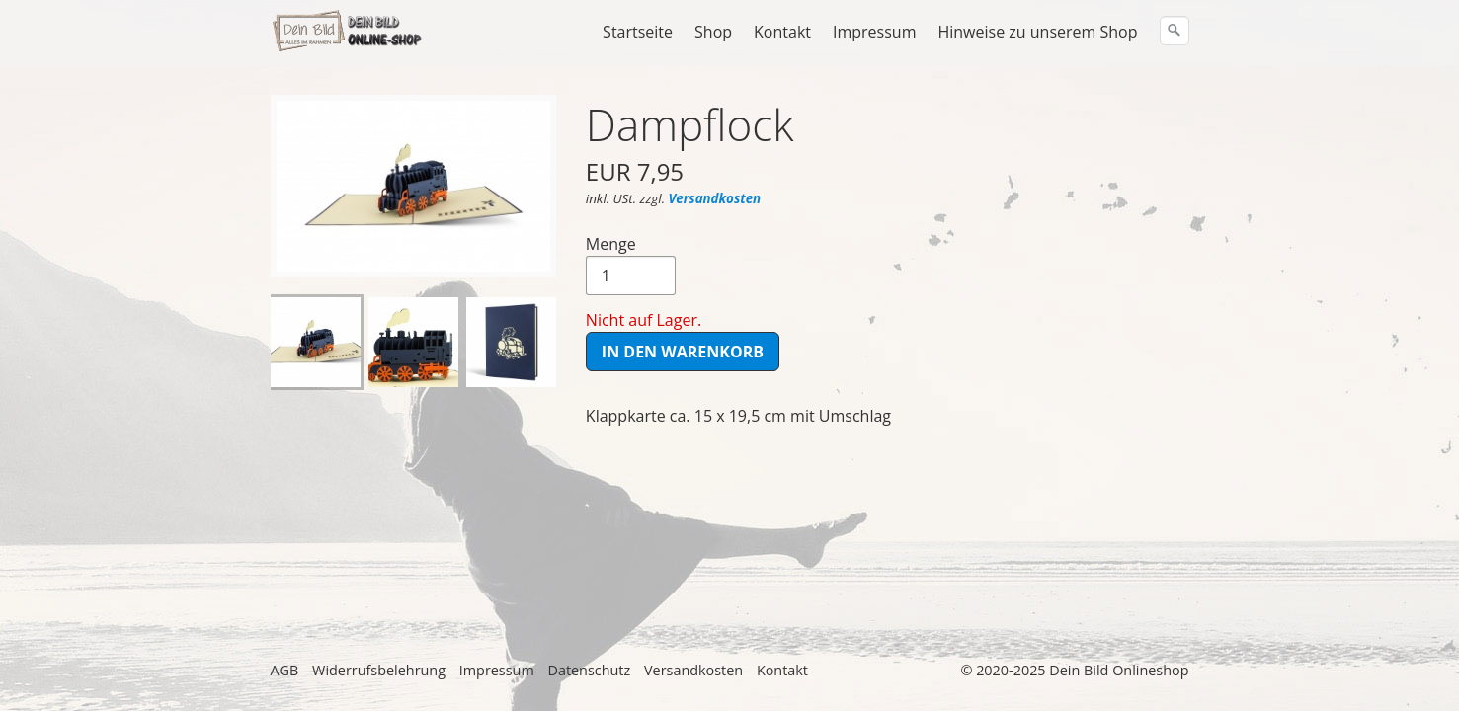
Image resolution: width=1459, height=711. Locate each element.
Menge (631, 264)
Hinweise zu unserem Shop (1037, 31)
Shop (713, 31)
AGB (285, 670)
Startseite (638, 31)
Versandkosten (714, 198)
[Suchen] (1174, 30)
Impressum (874, 31)
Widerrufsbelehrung (379, 670)
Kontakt (782, 31)
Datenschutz (588, 670)
